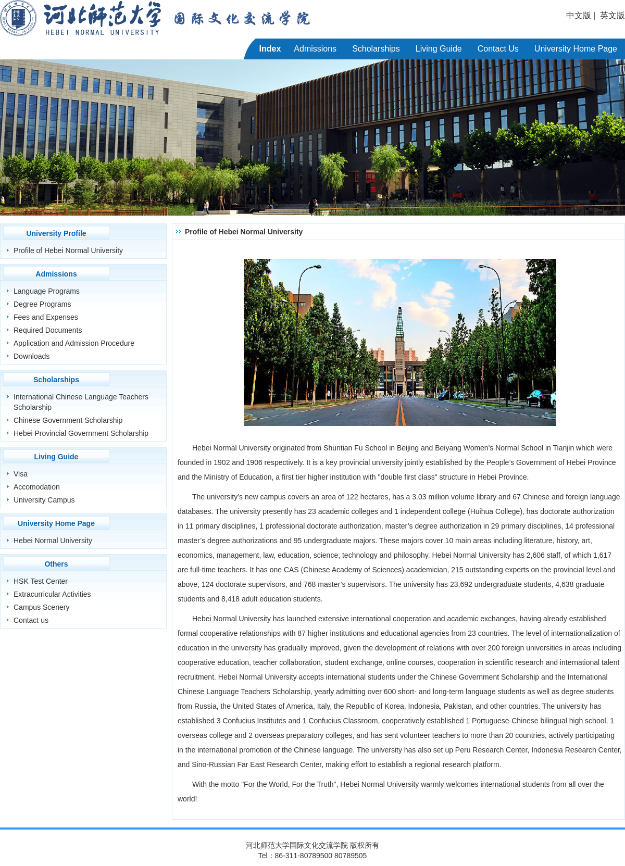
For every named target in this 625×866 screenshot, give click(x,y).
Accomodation (37, 487)
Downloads (31, 356)
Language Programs (47, 291)
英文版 (612, 15)
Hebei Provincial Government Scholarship (81, 433)
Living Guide (439, 48)
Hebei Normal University (53, 540)
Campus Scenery (41, 607)
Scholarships (376, 48)
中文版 (578, 15)
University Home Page (575, 48)
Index (270, 48)
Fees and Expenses (46, 317)
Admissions (315, 48)
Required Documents (48, 330)
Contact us (31, 620)
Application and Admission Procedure (74, 343)
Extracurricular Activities (52, 594)
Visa (21, 474)
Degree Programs (42, 304)
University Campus (44, 500)
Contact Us (498, 48)
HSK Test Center (41, 581)
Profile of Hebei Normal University (68, 250)
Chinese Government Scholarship (68, 420)
